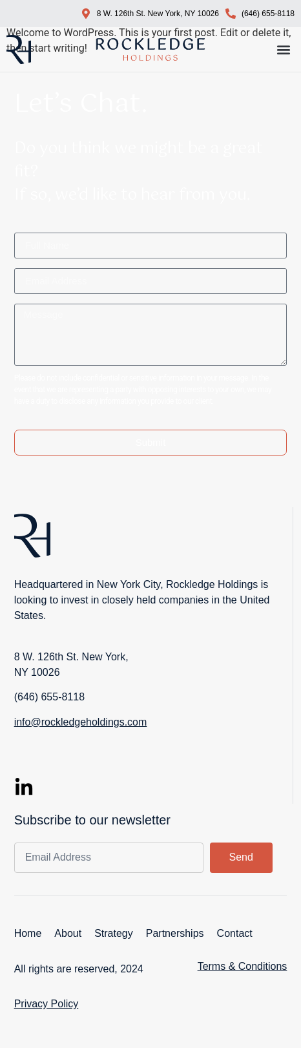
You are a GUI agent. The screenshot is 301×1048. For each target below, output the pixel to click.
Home (28, 933)
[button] (284, 49)
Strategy (113, 933)
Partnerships (175, 933)
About (67, 933)
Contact (235, 933)
